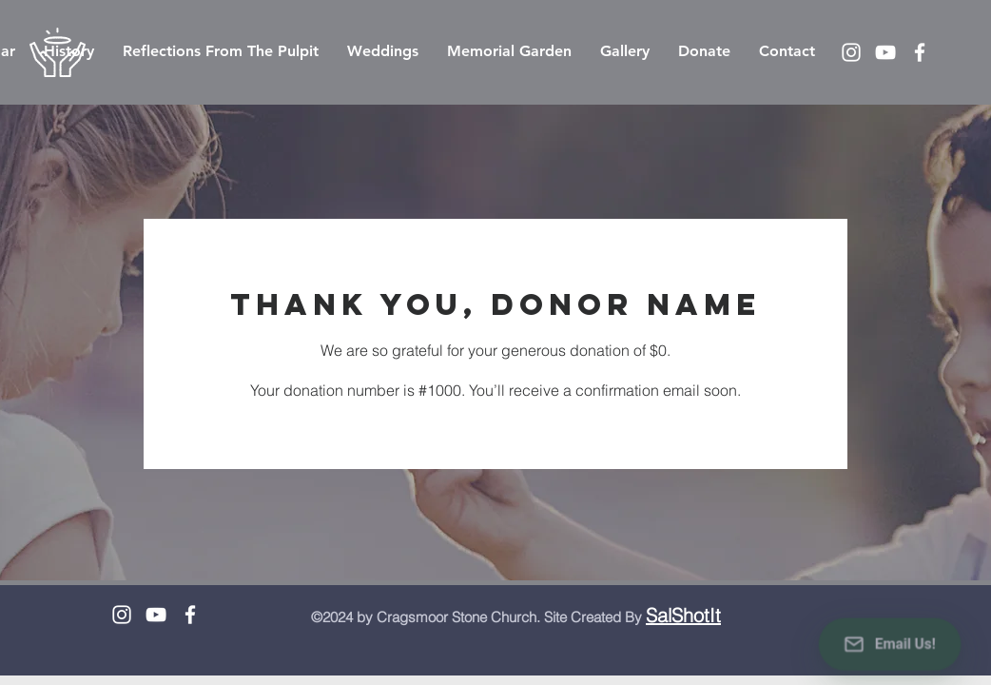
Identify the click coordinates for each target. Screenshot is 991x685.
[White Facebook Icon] (919, 52)
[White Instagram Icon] (851, 52)
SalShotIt (683, 615)
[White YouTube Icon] (885, 52)
